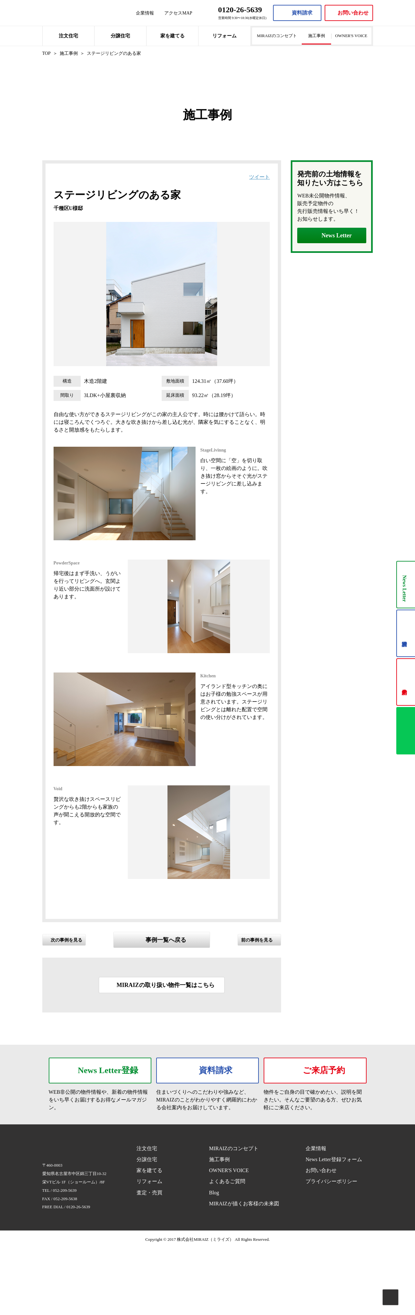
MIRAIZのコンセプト (277, 35)
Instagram (317, 1262)
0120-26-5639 (78, 1273)
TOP (46, 53)
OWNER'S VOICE (351, 35)
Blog (214, 1259)
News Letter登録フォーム (334, 1226)
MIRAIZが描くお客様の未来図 (244, 1270)
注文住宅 (68, 35)
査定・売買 (149, 1259)
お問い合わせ (321, 1237)
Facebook (304, 1262)
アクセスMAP (178, 12)
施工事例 (316, 35)
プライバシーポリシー (331, 1247)
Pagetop (390, 1297)
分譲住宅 (120, 35)
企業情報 (145, 12)
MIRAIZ (68, 13)
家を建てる (172, 35)
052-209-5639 (64, 1256)
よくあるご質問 (227, 1247)
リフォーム (224, 35)
